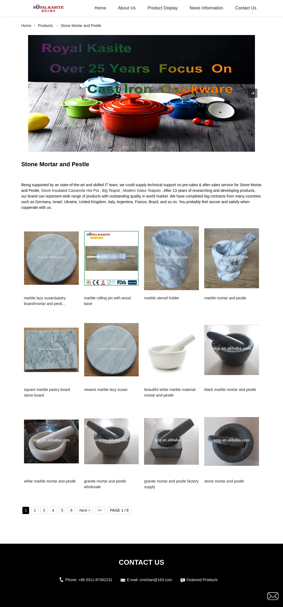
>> (99, 510)
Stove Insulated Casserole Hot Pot (70, 190)
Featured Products (202, 580)
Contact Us (245, 8)
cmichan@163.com (156, 580)
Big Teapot (111, 190)
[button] (252, 93)
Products (45, 25)
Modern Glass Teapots (142, 190)
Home (100, 8)
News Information (206, 8)
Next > (84, 510)
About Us (127, 8)
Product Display (163, 8)
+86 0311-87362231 (95, 580)
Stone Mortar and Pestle (81, 25)
